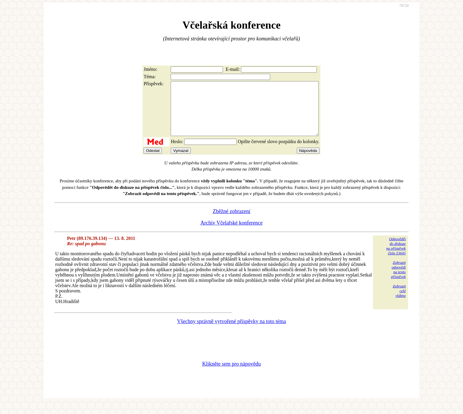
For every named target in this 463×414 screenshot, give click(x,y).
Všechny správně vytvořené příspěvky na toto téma (231, 332)
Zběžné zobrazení (231, 222)
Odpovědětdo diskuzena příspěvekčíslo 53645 (396, 256)
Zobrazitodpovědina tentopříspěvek (398, 280)
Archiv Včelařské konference (231, 233)
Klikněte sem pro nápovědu (231, 374)
